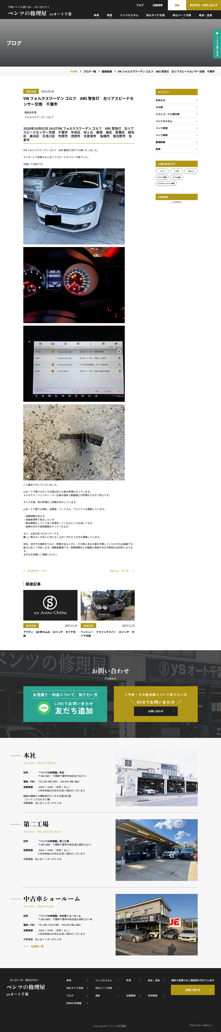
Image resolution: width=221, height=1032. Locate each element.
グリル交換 (177, 177)
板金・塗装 (205, 15)
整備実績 (160, 142)
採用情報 (152, 995)
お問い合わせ (155, 711)
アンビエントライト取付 (166, 183)
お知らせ (160, 100)
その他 (159, 107)
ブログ (140, 5)
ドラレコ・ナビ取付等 (167, 114)
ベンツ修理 (162, 128)
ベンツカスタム (129, 15)
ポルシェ (191, 171)
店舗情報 (158, 5)
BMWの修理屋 (73, 1003)
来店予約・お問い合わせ (204, 5)
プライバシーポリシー (201, 1025)
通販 (177, 5)
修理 (109, 15)
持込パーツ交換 (182, 15)
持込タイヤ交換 (155, 15)
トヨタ (176, 171)
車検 (96, 15)
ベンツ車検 (162, 135)
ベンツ (162, 171)
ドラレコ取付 (162, 177)
